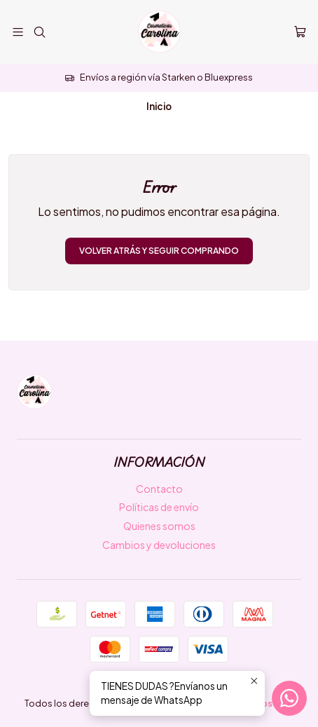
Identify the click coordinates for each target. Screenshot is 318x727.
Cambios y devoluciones (159, 544)
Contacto (159, 488)
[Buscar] (38, 32)
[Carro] (300, 32)
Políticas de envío (159, 507)
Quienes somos (159, 525)
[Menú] (17, 32)
